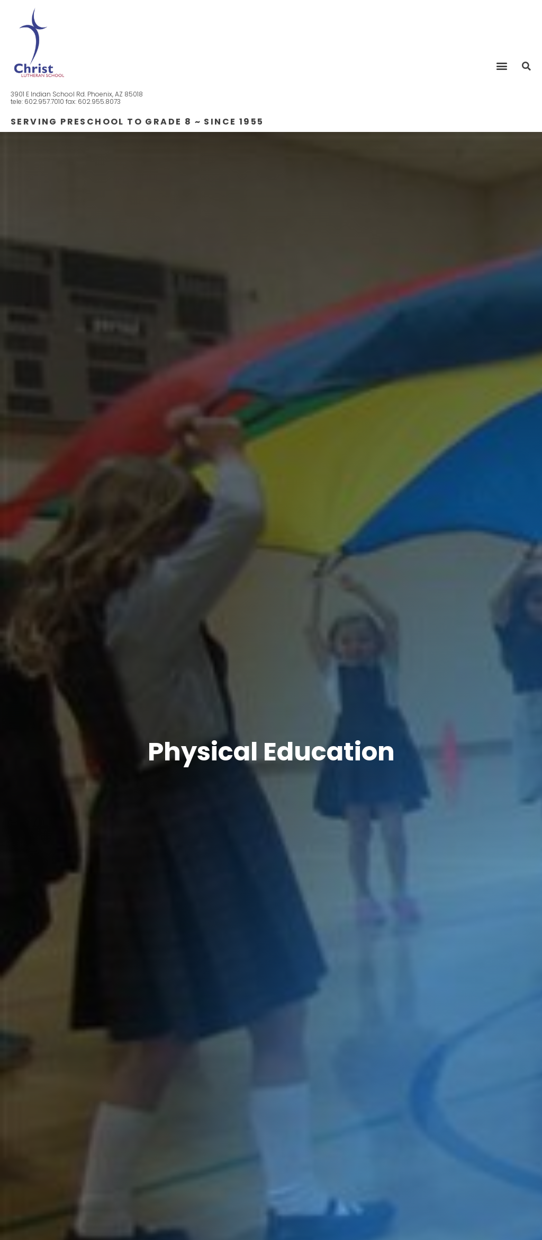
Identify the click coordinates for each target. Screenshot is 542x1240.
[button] (501, 65)
